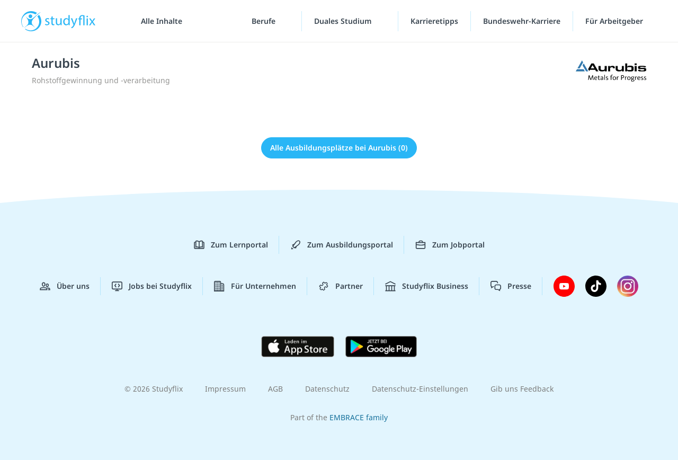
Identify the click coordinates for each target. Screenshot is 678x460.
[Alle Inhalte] (158, 21)
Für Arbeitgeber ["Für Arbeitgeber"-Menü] (615, 21)
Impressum (225, 389)
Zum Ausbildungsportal (341, 245)
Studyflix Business (426, 286)
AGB (275, 389)
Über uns (65, 286)
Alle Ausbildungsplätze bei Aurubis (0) (339, 148)
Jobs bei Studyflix (152, 286)
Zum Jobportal (450, 245)
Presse (510, 286)
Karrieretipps (434, 21)
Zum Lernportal (231, 245)
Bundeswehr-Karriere (521, 21)
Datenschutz (327, 389)
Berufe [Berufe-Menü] (265, 21)
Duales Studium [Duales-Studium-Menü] (344, 21)
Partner (340, 286)
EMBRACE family (358, 417)
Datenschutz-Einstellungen (420, 389)
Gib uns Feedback (522, 389)
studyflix (70, 21)
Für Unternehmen (255, 286)
